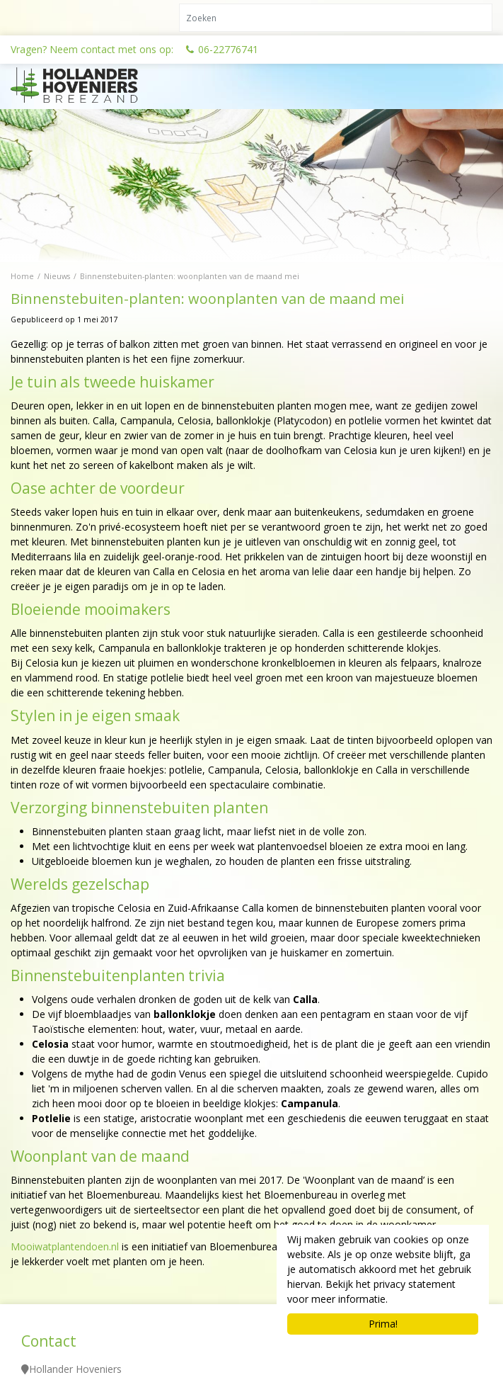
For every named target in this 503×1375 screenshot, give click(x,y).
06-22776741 (228, 49)
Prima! (383, 1323)
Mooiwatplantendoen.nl (65, 1246)
